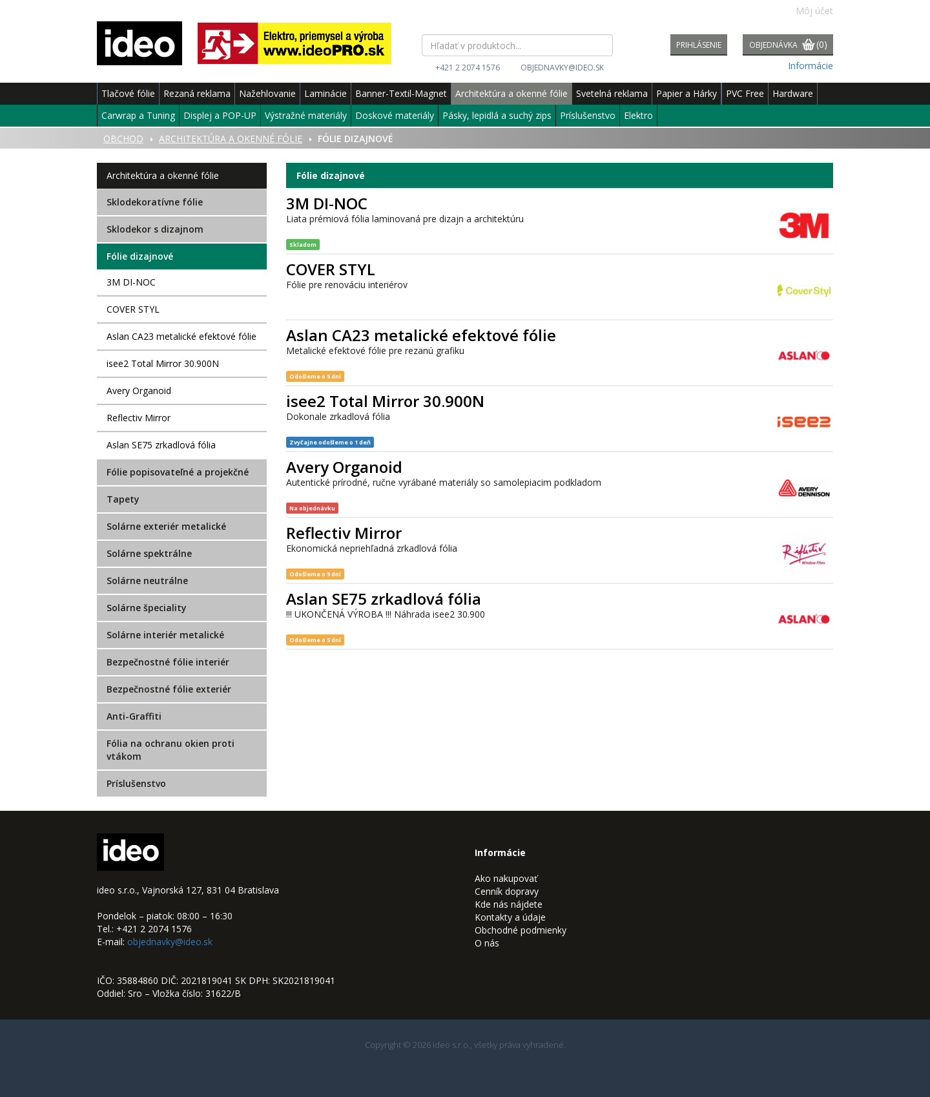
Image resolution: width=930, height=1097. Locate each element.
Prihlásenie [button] (698, 44)
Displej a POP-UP (219, 115)
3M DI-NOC (131, 282)
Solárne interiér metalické (165, 635)
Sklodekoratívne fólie (155, 202)
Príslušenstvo (587, 115)
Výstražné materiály (306, 115)
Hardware (792, 93)
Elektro (638, 115)
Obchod (123, 138)
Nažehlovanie (267, 93)
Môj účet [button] (807, 11)
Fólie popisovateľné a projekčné (178, 472)
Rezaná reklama (197, 93)
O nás (487, 943)
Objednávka (788, 45)
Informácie (810, 65)
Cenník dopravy (507, 891)
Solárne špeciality (147, 607)
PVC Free (745, 93)
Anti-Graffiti (134, 716)
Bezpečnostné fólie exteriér (169, 689)
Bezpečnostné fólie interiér (168, 662)
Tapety (123, 499)
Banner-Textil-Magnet (401, 93)
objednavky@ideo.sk (562, 67)
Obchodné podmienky (520, 930)
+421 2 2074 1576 (467, 67)
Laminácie (325, 93)
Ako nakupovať (506, 878)
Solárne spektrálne (149, 553)
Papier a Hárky (686, 93)
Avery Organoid (139, 390)
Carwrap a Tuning (138, 115)
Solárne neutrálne (147, 580)
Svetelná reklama (612, 93)
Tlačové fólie (128, 93)
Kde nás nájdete (508, 904)
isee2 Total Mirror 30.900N (163, 363)
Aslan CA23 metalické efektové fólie (181, 336)
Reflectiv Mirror (138, 418)
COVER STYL (133, 309)
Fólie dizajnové (140, 256)
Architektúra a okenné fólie (511, 93)
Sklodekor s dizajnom (155, 229)
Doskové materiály (394, 115)
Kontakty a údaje (510, 917)
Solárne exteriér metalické (166, 526)
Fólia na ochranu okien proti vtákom (170, 749)
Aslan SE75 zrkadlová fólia (161, 445)
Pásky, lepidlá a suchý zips (497, 115)
